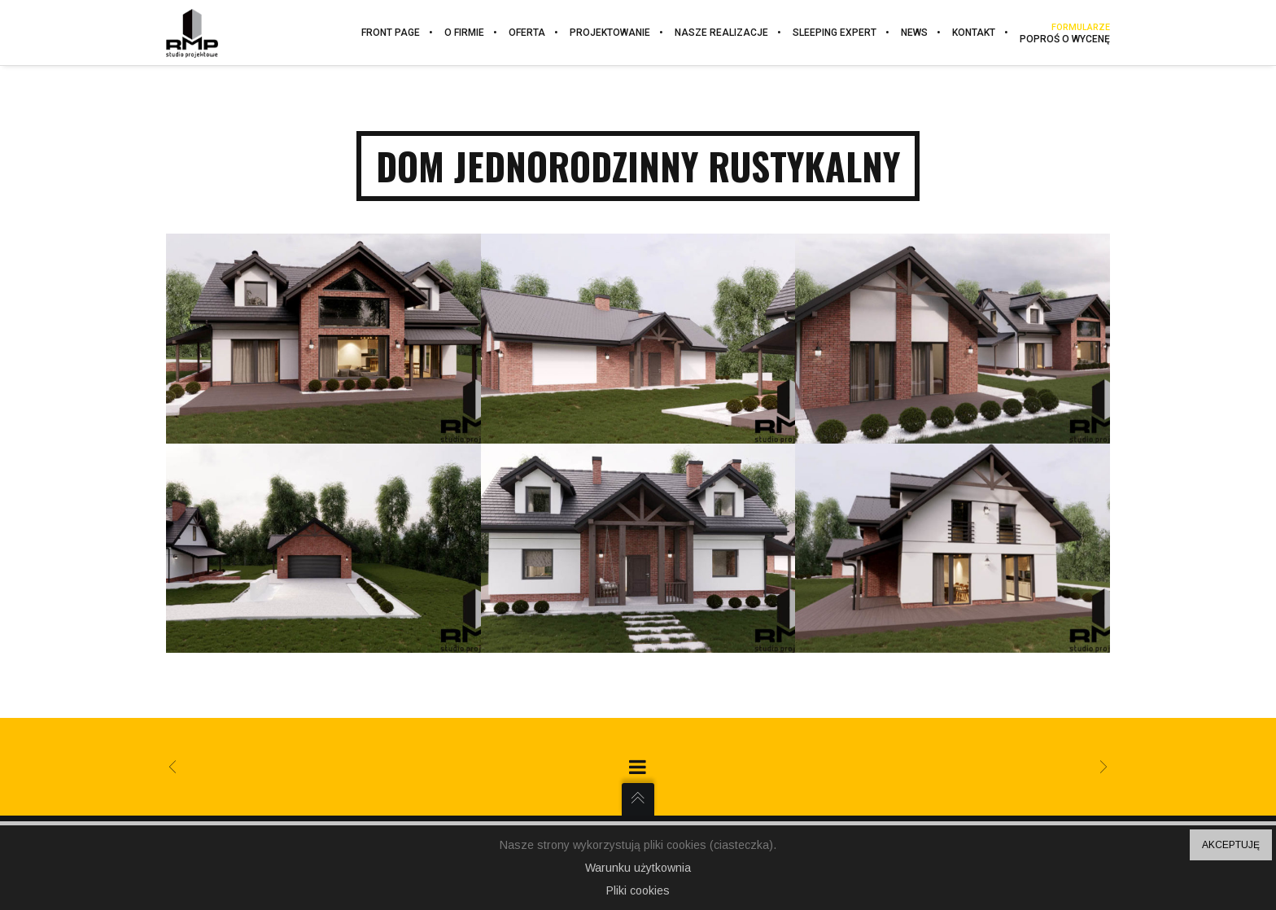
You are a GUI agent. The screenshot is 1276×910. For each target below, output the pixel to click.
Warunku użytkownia (638, 867)
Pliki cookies (638, 890)
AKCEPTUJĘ (1231, 845)
